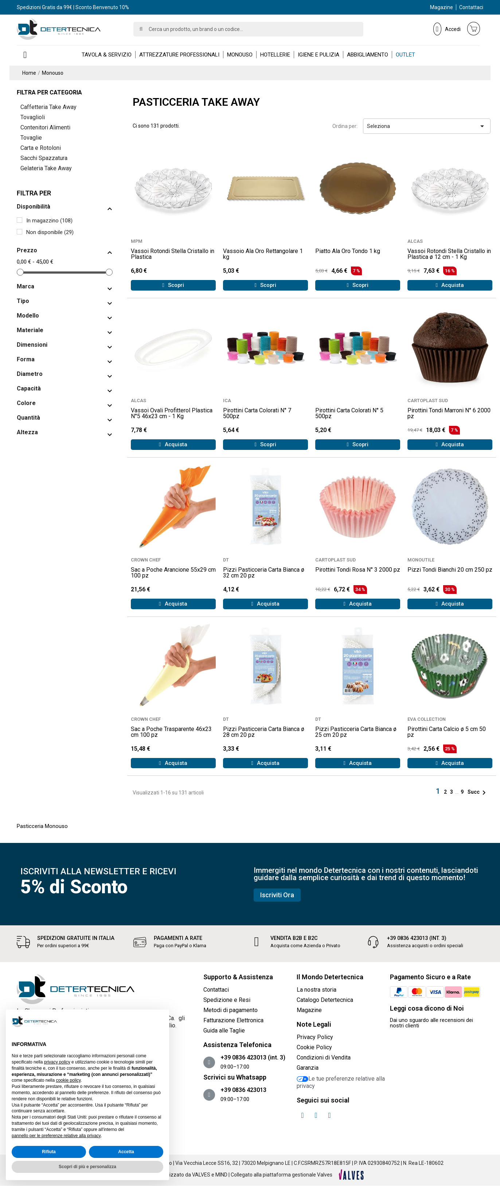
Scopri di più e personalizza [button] (87, 1166)
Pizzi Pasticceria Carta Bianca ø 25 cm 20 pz (356, 732)
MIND (221, 1175)
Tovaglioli (32, 117)
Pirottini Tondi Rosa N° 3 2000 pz (357, 569)
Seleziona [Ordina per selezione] (427, 126)
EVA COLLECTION (426, 719)
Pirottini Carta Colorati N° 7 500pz (257, 413)
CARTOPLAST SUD (427, 400)
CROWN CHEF (146, 560)
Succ (478, 792)
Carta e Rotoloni (40, 147)
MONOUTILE (420, 560)
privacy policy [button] (57, 1062)
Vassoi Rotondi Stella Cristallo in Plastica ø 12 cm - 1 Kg (449, 254)
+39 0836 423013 (243, 1089)
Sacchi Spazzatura (43, 158)
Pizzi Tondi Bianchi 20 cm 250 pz (449, 569)
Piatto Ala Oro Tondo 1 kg (347, 251)
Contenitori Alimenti (45, 127)
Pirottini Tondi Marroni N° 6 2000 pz (449, 413)
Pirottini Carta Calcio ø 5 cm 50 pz (446, 732)
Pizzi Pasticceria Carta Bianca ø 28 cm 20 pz (263, 732)
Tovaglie (31, 137)
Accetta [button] (126, 1151)
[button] (173, 285)
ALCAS (415, 241)
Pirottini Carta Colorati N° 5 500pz (349, 413)
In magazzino (49, 220)
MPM (136, 241)
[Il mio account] (447, 29)
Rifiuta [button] (48, 1151)
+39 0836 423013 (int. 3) (416, 938)
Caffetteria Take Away (48, 107)
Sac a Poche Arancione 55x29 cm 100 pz (173, 572)
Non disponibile (50, 232)
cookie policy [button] (68, 1080)
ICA (227, 400)
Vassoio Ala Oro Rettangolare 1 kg (263, 254)
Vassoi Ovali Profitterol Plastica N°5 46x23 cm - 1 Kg (171, 413)
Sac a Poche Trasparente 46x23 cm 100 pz (171, 732)
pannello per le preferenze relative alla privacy (56, 1135)
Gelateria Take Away (46, 168)
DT (226, 560)
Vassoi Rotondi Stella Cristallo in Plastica (172, 254)
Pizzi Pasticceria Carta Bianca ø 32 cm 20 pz (263, 572)
